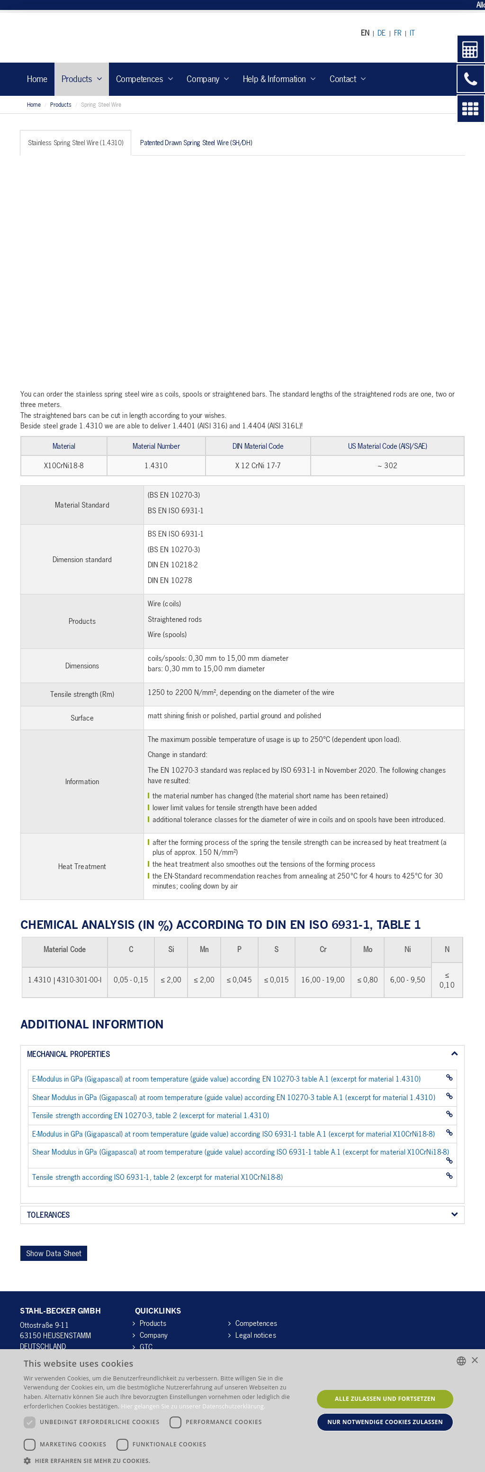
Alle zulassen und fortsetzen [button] (385, 1399)
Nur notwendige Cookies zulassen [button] (385, 1422)
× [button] (474, 1360)
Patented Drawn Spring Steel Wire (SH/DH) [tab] (196, 142)
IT (412, 32)
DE (381, 32)
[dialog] (242, 1410)
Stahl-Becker (107, 38)
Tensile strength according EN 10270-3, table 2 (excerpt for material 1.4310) (150, 1115)
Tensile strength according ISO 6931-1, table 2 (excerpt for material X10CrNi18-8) (157, 1177)
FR (398, 32)
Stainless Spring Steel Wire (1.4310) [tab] (75, 142)
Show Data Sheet (53, 1253)
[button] (164, 1460)
